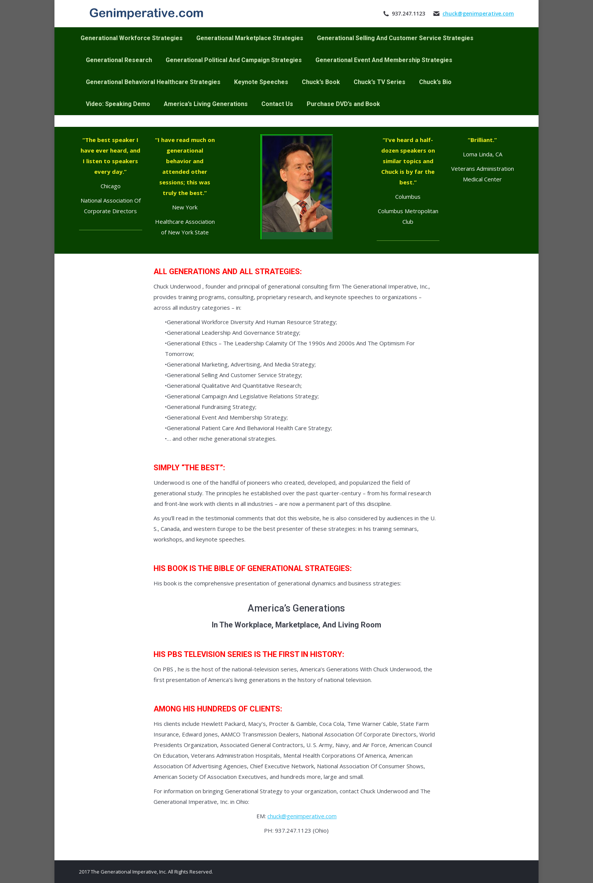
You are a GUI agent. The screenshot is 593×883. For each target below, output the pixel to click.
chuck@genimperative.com (478, 13)
